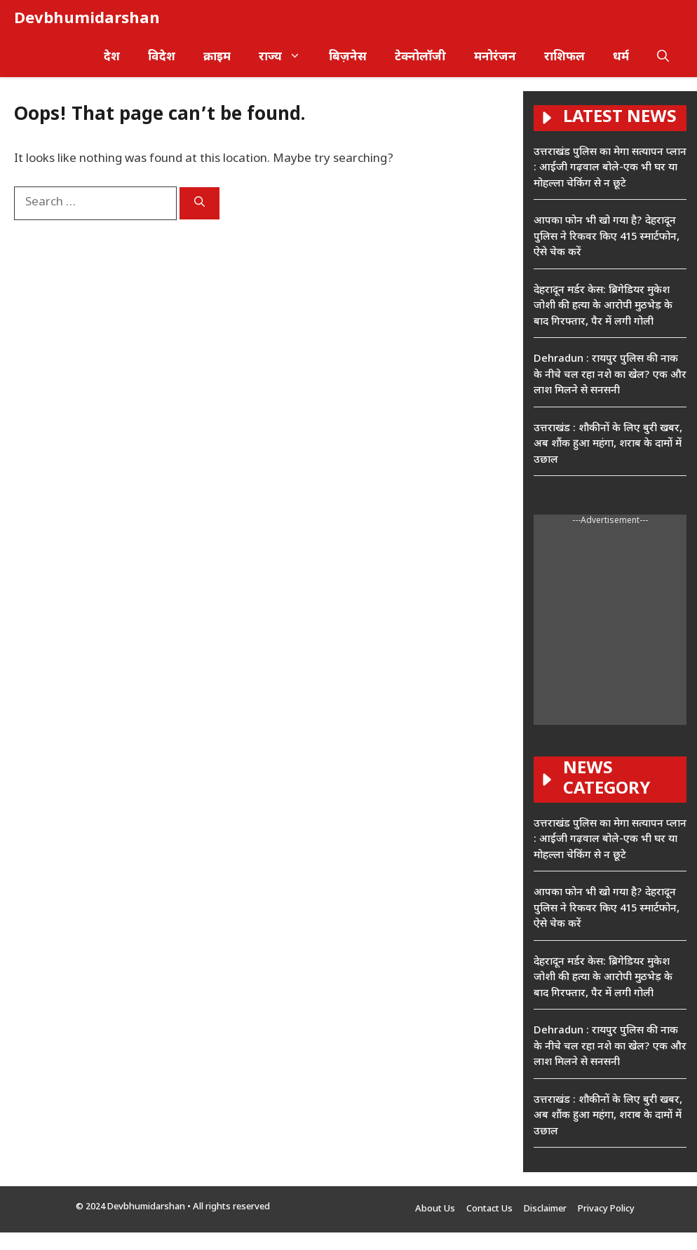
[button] (663, 58)
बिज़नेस (348, 57)
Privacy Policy (606, 1209)
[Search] (199, 203)
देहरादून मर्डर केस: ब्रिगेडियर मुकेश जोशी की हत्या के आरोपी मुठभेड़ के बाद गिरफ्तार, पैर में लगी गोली (603, 306)
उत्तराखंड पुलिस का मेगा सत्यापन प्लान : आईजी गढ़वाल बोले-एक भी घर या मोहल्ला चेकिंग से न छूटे (610, 168)
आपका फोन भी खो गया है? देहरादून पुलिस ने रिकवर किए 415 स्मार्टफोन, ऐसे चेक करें (606, 237)
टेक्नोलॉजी (420, 57)
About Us (435, 1209)
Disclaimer (545, 1209)
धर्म (621, 57)
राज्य (287, 58)
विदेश (161, 57)
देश (112, 57)
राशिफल (564, 57)
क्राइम (217, 57)
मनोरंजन (495, 57)
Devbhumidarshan (87, 19)
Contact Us (489, 1209)
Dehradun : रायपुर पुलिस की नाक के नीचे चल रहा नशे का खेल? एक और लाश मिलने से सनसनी (610, 375)
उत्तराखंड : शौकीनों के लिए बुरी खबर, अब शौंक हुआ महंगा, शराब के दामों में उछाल (608, 444)
